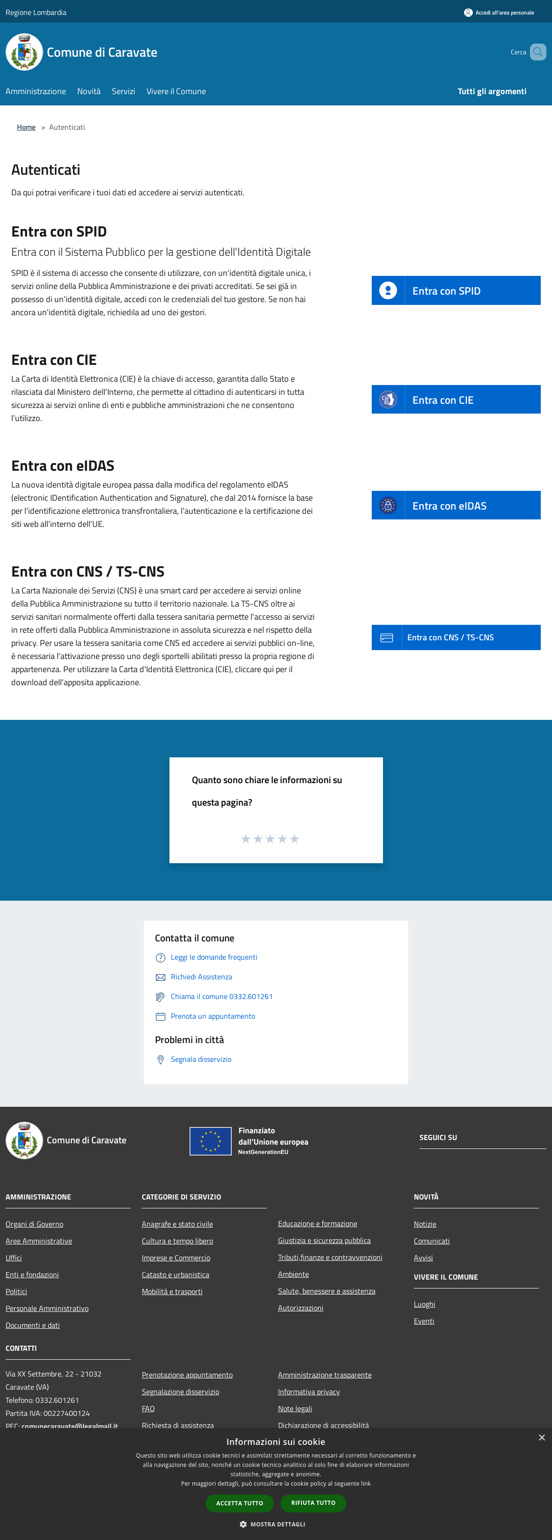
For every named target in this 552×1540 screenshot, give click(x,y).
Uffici (14, 1257)
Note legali (295, 1408)
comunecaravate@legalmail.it (70, 1426)
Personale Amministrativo (47, 1308)
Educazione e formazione (317, 1223)
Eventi (424, 1320)
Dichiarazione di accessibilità (323, 1425)
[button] (276, 1524)
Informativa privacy (309, 1391)
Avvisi (423, 1257)
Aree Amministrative (39, 1240)
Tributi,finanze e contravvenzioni (330, 1257)
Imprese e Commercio (176, 1257)
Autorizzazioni (301, 1307)
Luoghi (424, 1304)
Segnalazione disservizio (180, 1391)
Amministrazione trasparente (325, 1374)
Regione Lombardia (36, 12)
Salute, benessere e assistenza (326, 1290)
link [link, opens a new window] (366, 1484)
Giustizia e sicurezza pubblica (324, 1240)
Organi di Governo (34, 1223)
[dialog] (276, 1484)
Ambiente (293, 1274)
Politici (16, 1291)
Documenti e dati (33, 1325)
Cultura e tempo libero (177, 1240)
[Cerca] (535, 52)
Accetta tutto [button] (239, 1503)
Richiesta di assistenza (178, 1425)
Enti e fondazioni (32, 1274)
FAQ (148, 1408)
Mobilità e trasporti (172, 1291)
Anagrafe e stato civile (177, 1223)
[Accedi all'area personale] (499, 12)
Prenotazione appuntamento (187, 1374)
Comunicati (432, 1240)
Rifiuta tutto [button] (313, 1503)
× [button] (541, 1438)
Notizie (425, 1223)
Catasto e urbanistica (175, 1274)
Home (26, 127)
